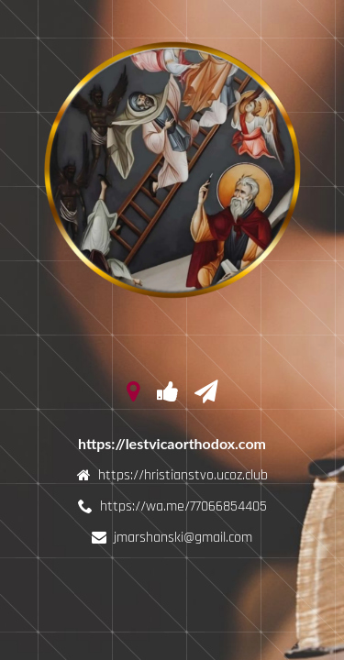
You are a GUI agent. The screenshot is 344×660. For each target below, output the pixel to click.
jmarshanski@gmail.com (183, 537)
